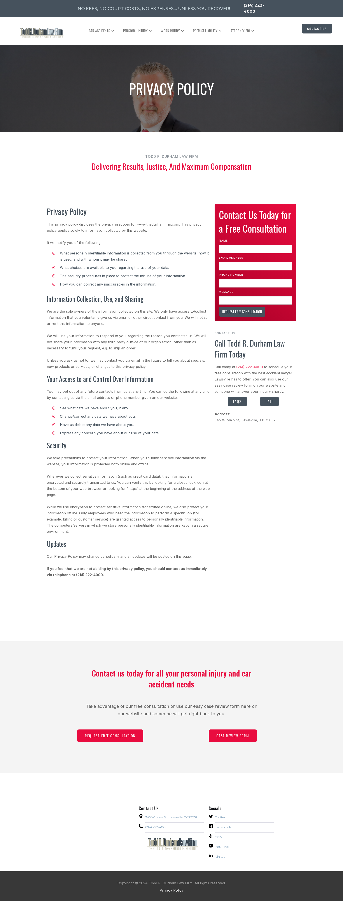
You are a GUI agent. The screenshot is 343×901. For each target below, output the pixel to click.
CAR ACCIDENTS (99, 30)
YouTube (222, 847)
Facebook (223, 827)
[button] (101, 30)
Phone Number (231, 274)
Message (226, 291)
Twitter (220, 817)
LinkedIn (222, 857)
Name (223, 240)
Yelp (218, 837)
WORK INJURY (170, 30)
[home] (37, 31)
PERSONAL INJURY (135, 30)
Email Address (231, 257)
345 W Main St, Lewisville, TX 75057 (245, 420)
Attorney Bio (240, 30)
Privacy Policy (171, 890)
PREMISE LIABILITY (205, 30)
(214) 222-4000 (156, 827)
